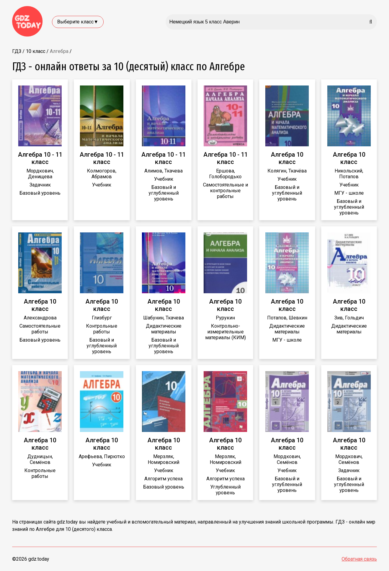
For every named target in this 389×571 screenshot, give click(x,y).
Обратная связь (359, 559)
